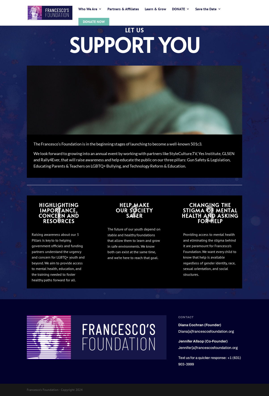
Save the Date (205, 9)
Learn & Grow (155, 9)
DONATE (178, 9)
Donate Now (94, 21)
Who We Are (87, 9)
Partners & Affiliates (123, 9)
